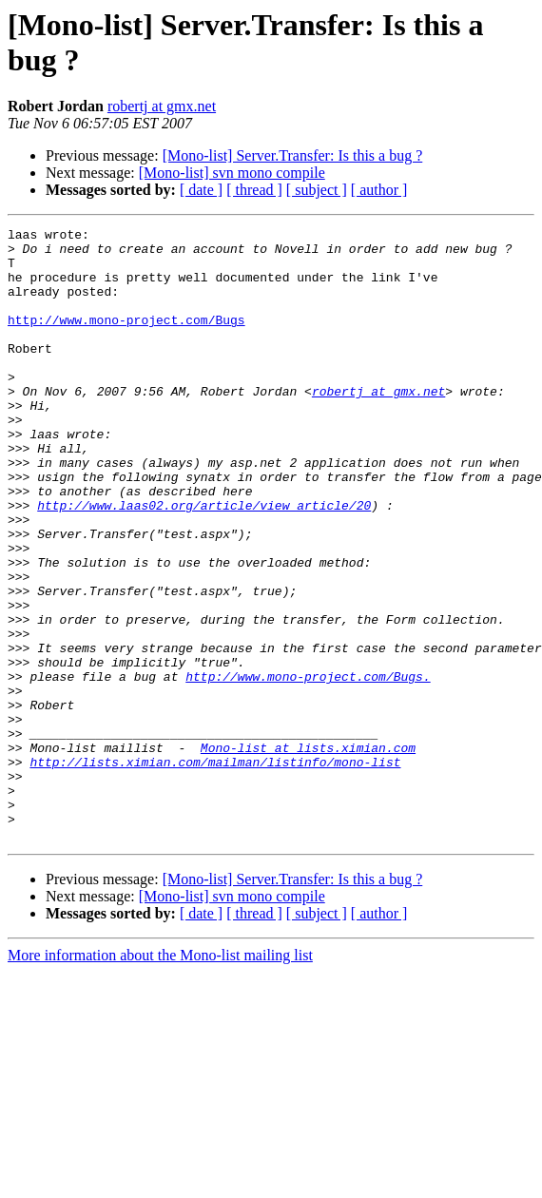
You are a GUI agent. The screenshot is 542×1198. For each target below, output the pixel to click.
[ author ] (379, 190)
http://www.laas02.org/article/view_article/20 (204, 561)
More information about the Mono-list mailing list (160, 1078)
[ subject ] (316, 190)
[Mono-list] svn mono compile (232, 172)
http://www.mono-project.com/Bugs (126, 339)
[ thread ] (254, 190)
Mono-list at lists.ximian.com (308, 852)
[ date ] (201, 190)
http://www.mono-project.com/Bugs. (307, 767)
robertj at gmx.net (161, 106)
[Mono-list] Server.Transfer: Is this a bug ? (293, 155)
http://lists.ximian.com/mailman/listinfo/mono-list (214, 870)
